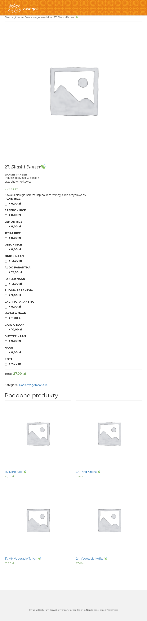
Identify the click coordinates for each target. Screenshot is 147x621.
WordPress (112, 609)
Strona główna (14, 17)
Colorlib (81, 609)
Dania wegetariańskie (38, 17)
